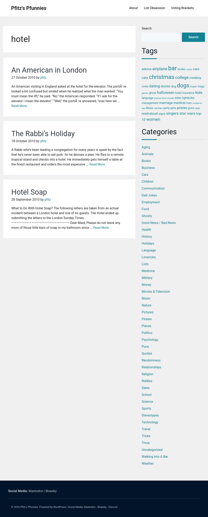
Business (148, 168)
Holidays (148, 243)
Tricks (146, 436)
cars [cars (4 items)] (196, 69)
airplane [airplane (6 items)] (160, 68)
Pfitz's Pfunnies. (29, 507)
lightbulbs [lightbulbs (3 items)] (188, 98)
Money (146, 285)
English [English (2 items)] (193, 86)
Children (148, 181)
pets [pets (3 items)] (173, 108)
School (147, 395)
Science (147, 402)
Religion (147, 374)
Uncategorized (152, 450)
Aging (146, 147)
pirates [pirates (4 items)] (182, 108)
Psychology (150, 340)
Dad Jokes (149, 195)
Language (149, 250)
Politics (147, 333)
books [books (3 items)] (181, 69)
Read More (19, 106)
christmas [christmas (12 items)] (161, 77)
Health (146, 230)
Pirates (147, 319)
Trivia (146, 443)
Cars (145, 175)
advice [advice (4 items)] (146, 69)
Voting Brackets (182, 8)
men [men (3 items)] (189, 103)
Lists (145, 264)
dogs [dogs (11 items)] (183, 85)
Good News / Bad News (159, 223)
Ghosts (147, 216)
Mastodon (36, 491)
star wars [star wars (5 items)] (187, 113)
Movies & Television (156, 291)
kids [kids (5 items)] (198, 92)
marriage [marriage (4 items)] (166, 103)
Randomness (151, 360)
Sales (146, 388)
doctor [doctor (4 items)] (165, 86)
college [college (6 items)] (182, 77)
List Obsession (154, 8)
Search (147, 28)
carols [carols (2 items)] (189, 69)
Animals (147, 154)
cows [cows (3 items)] (145, 86)
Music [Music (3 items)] (150, 108)
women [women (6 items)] (153, 119)
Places (146, 326)
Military (147, 278)
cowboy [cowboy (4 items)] (195, 78)
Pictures (147, 312)
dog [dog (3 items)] (173, 86)
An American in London (49, 70)
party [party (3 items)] (166, 108)
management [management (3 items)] (150, 103)
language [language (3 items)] (147, 98)
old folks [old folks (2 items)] (158, 108)
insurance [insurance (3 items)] (188, 92)
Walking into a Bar (155, 457)
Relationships (151, 367)
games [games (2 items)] (145, 93)
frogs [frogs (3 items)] (201, 86)
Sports (146, 408)
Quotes (147, 353)
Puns (145, 347)
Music (146, 298)
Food (145, 209)
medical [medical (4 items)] (180, 103)
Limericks (149, 257)
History (147, 236)
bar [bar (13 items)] (172, 68)
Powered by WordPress (52, 507)
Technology (150, 422)
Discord (112, 507)
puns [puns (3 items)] (191, 108)
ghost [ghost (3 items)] (152, 92)
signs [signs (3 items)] (161, 113)
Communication (153, 188)
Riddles (147, 381)
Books (146, 161)
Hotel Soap (29, 192)
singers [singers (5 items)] (172, 113)
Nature (146, 305)
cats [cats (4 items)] (145, 78)
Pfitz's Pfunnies (29, 8)
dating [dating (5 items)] (154, 86)
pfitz (43, 77)
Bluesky (51, 491)
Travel (146, 429)
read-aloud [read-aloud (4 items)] (150, 113)
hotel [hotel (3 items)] (178, 92)
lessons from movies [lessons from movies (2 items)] (164, 98)
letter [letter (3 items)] (178, 98)
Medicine (148, 271)
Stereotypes (150, 415)
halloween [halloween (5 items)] (165, 92)
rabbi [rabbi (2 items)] (197, 108)
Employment (151, 202)
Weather (148, 463)
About (133, 8)
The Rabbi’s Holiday (43, 133)
